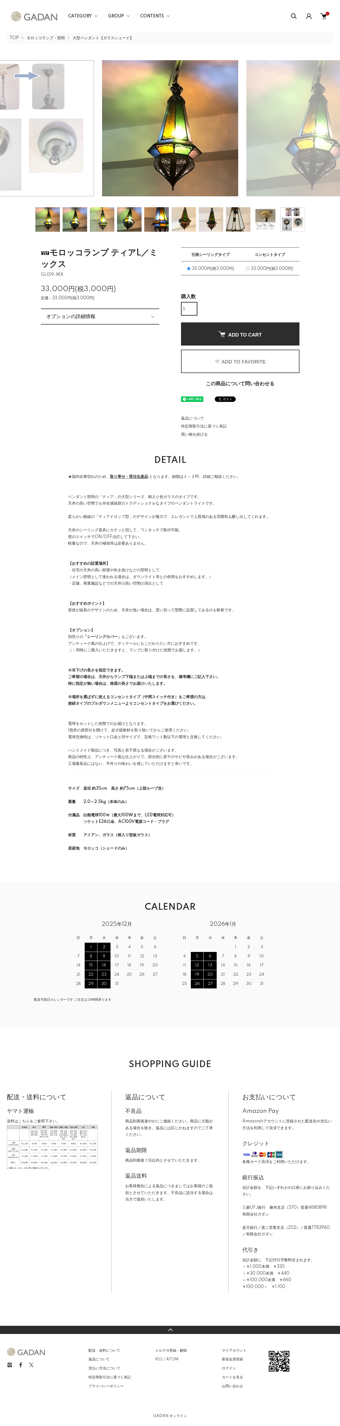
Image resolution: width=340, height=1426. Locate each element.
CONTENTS (152, 16)
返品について (192, 418)
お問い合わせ (232, 1386)
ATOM (172, 1359)
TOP (14, 38)
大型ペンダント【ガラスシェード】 (103, 38)
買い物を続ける (194, 434)
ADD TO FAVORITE (240, 362)
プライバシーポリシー (106, 1386)
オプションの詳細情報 (70, 316)
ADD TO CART (240, 334)
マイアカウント (234, 1350)
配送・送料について (104, 1350)
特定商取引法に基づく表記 (204, 426)
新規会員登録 (232, 1359)
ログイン (229, 1368)
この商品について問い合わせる (240, 384)
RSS (159, 1359)
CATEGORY (80, 16)
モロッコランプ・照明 (46, 38)
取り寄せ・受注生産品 (129, 477)
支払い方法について (104, 1368)
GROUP (116, 16)
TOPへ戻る (170, 1330)
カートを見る (232, 1377)
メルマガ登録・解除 (171, 1350)
